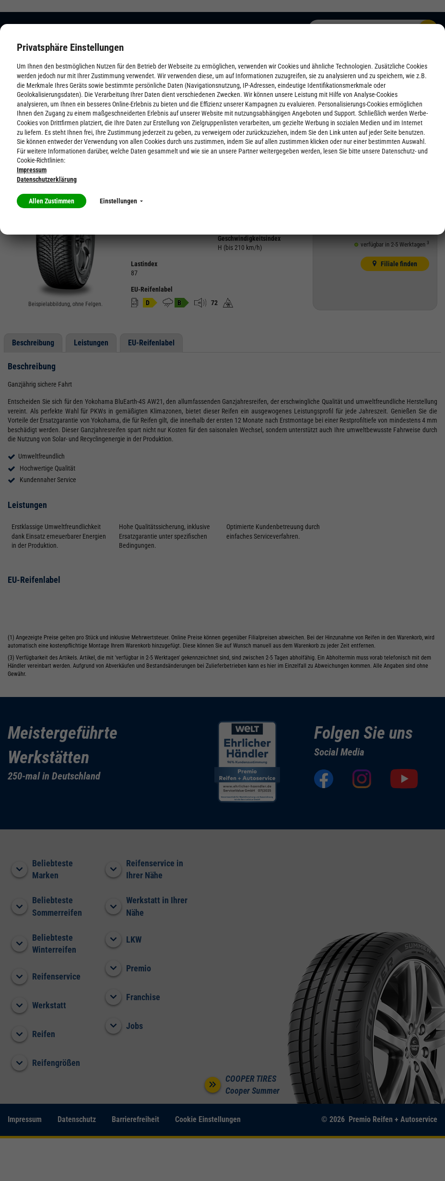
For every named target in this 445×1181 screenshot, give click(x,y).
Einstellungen (121, 201)
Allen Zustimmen (51, 201)
